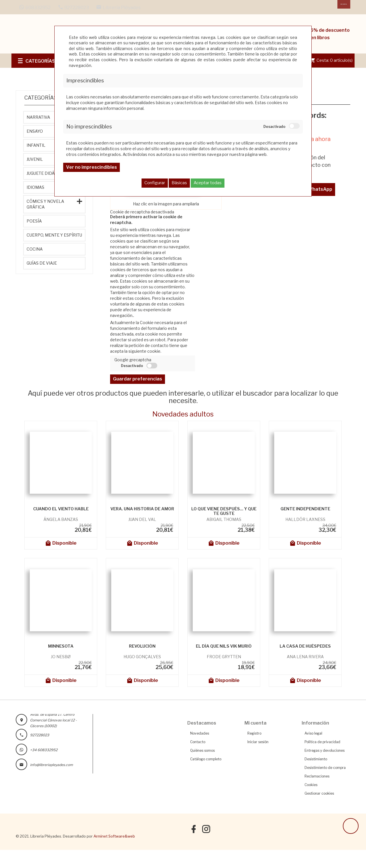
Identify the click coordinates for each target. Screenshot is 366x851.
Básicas (179, 182)
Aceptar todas (208, 182)
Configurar (154, 182)
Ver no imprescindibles (91, 167)
